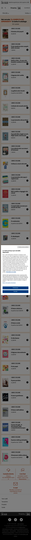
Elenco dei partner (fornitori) (9, 282)
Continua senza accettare (23, 247)
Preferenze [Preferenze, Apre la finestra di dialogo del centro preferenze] (15, 287)
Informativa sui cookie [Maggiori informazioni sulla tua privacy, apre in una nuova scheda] (11, 271)
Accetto (15, 291)
